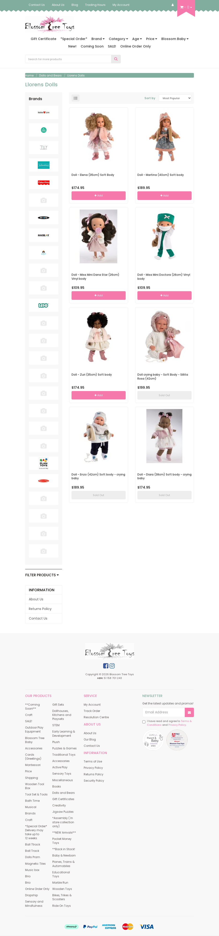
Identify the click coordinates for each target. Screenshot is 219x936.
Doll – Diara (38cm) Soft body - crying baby (164, 476)
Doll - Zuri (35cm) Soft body (92, 375)
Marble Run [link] (60, 883)
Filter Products (42, 575)
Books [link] (56, 786)
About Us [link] (36, 599)
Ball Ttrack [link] (32, 844)
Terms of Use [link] (93, 761)
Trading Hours (95, 5)
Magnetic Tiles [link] (35, 864)
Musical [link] (30, 807)
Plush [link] (56, 742)
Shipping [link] (31, 778)
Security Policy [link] (94, 781)
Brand (98, 38)
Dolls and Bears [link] (63, 793)
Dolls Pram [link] (32, 857)
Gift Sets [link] (58, 705)
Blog (75, 5)
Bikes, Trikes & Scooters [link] (62, 897)
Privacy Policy (177, 725)
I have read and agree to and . (167, 723)
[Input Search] (68, 59)
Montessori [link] (33, 765)
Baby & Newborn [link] (64, 855)
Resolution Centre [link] (96, 717)
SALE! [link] (28, 721)
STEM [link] (56, 725)
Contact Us (37, 5)
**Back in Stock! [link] (63, 849)
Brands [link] (30, 813)
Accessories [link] (33, 748)
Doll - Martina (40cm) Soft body (160, 175)
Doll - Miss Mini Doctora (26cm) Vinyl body (163, 277)
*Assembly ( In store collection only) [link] (63, 822)
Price (151, 38)
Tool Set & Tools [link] (36, 794)
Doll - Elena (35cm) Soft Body (93, 175)
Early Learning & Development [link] (63, 733)
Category (118, 38)
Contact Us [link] (38, 618)
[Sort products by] (175, 98)
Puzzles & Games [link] (64, 748)
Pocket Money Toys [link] (62, 841)
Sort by (149, 98)
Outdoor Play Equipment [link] (34, 729)
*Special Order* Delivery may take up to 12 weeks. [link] (36, 832)
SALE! (112, 46)
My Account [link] (92, 705)
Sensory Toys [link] (61, 774)
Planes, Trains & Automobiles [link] (63, 864)
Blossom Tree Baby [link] (34, 740)
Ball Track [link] (32, 851)
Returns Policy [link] (40, 608)
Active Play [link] (60, 767)
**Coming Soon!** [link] (32, 707)
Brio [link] (27, 876)
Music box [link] (32, 870)
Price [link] (28, 771)
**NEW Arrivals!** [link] (64, 832)
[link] (105, 666)
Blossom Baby (175, 38)
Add (98, 195)
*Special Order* (73, 38)
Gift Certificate (43, 38)
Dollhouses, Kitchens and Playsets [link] (61, 715)
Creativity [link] (59, 805)
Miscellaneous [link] (62, 780)
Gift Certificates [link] (63, 799)
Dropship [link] (31, 895)
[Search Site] (116, 59)
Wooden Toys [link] (62, 889)
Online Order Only (135, 46)
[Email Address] (163, 712)
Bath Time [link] (32, 801)
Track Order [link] (92, 711)
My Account (121, 5)
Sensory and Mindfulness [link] (34, 903)
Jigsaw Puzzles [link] (63, 812)
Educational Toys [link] (61, 874)
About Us (58, 5)
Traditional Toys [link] (64, 755)
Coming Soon (92, 46)
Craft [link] (28, 715)
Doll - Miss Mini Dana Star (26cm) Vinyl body (95, 277)
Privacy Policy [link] (93, 768)
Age (137, 38)
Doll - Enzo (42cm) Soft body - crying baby (98, 476)
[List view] (75, 98)
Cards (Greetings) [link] (33, 757)
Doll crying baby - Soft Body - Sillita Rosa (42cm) (162, 377)
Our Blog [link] (90, 739)
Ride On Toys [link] (61, 906)
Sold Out (164, 395)
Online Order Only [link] (37, 889)
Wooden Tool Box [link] (34, 786)
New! (72, 46)
